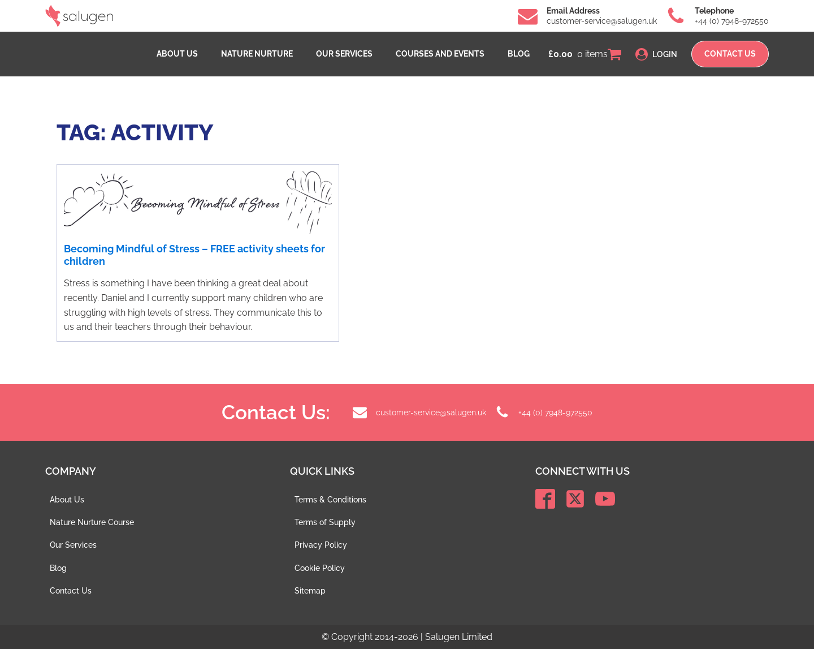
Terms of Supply (325, 522)
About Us (177, 53)
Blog (519, 53)
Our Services (344, 53)
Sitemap (310, 590)
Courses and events (440, 53)
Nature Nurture (257, 53)
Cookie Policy (320, 568)
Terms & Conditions (330, 499)
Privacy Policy (321, 544)
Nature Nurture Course (92, 522)
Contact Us (71, 590)
